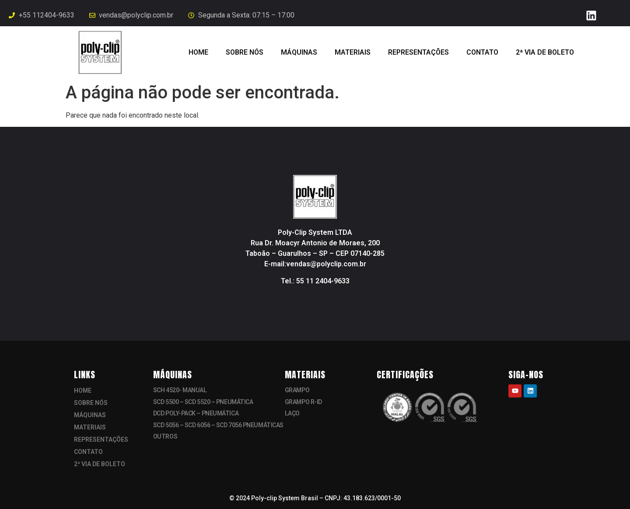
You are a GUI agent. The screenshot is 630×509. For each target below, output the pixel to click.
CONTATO (482, 52)
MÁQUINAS (299, 52)
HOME (198, 52)
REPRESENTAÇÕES (418, 52)
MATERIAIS (353, 52)
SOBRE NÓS (244, 52)
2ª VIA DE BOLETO (545, 52)
